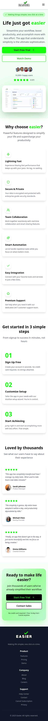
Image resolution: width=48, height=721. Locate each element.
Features (24, 656)
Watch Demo (24, 58)
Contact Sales (24, 605)
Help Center (24, 694)
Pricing (24, 659)
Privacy (24, 704)
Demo (24, 663)
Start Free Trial (24, 50)
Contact (24, 697)
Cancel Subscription (24, 701)
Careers (24, 682)
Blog (24, 678)
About (24, 675)
